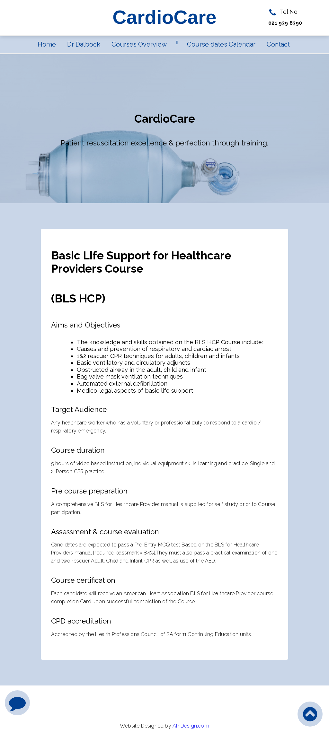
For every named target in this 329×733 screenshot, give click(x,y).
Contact (278, 44)
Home (47, 44)
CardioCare (164, 17)
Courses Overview (139, 44)
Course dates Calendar (221, 44)
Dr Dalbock (83, 44)
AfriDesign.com (191, 726)
